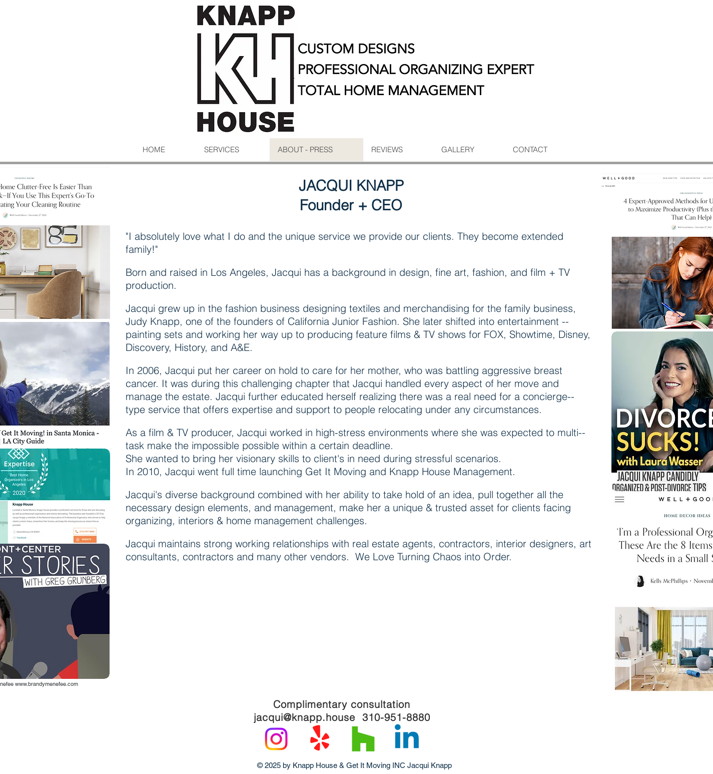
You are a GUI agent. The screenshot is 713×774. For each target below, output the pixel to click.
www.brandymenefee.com (46, 683)
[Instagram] (276, 739)
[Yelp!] (320, 739)
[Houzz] (363, 739)
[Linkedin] (407, 739)
